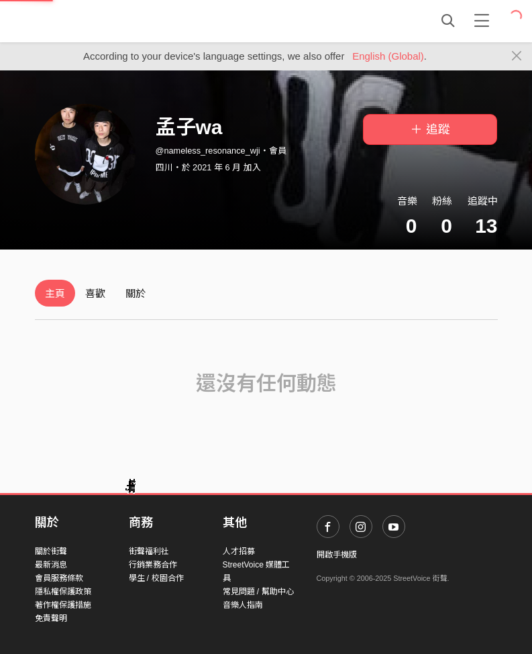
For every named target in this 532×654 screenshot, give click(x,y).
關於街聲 (51, 551)
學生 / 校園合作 (156, 578)
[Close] (517, 56)
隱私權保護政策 (63, 591)
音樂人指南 (243, 605)
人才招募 (239, 551)
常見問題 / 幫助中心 (258, 591)
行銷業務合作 (153, 564)
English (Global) (388, 56)
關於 (135, 293)
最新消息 (51, 564)
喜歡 (95, 293)
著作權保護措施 (63, 605)
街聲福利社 (149, 551)
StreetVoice (90, 21)
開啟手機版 (337, 554)
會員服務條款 (59, 578)
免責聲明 (51, 618)
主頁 (55, 293)
